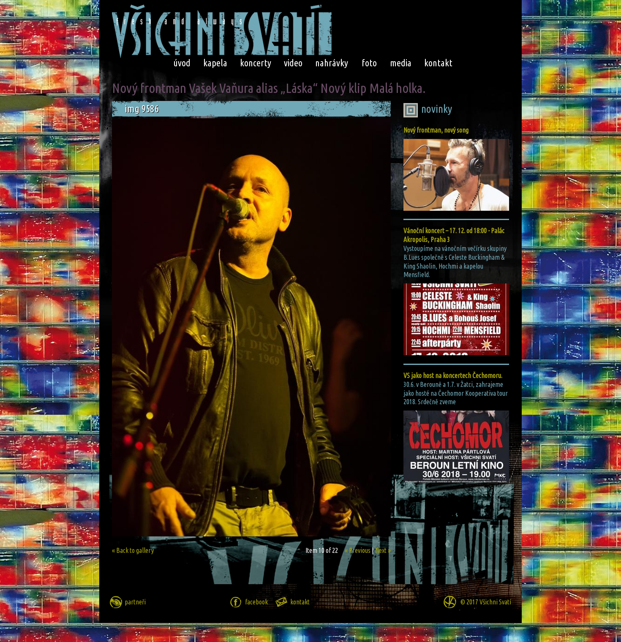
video (293, 62)
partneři (135, 602)
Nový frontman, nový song (435, 130)
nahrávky (331, 62)
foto (369, 62)
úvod (182, 62)
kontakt (438, 62)
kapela (215, 62)
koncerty (255, 62)
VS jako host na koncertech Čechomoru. (452, 375)
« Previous (357, 550)
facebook (256, 602)
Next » (383, 550)
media (400, 62)
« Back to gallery (133, 550)
